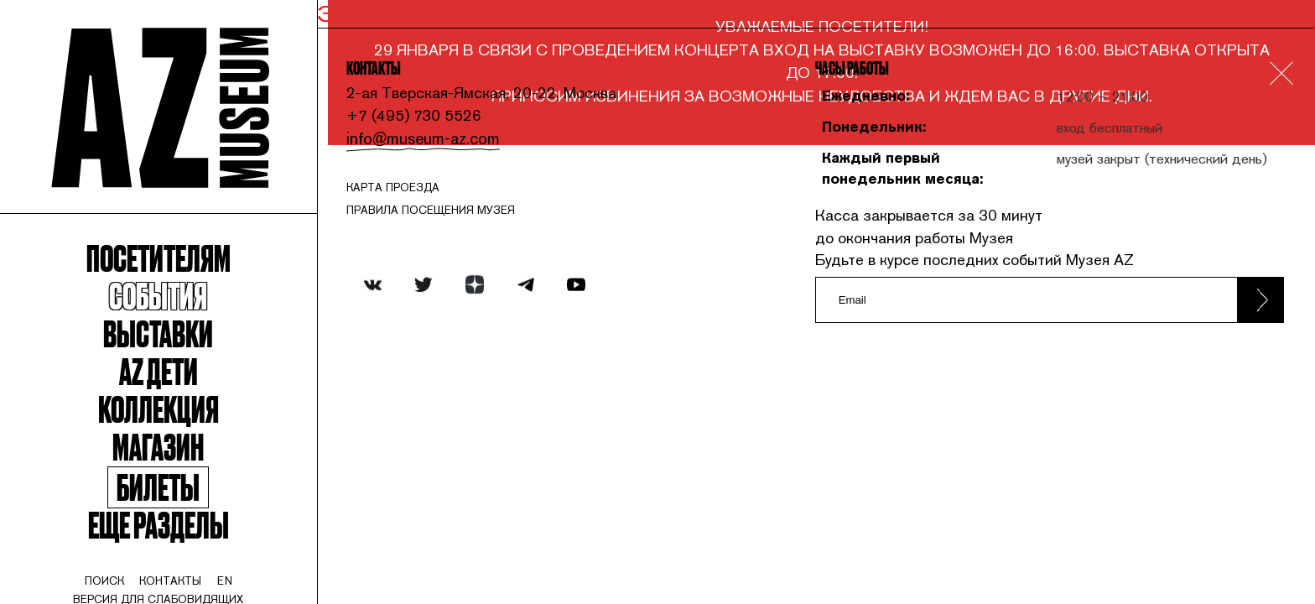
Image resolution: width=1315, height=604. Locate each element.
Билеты (164, 507)
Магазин (165, 464)
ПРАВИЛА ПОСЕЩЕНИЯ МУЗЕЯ (447, 217)
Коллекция (164, 425)
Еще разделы (164, 546)
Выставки (165, 346)
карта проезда (409, 192)
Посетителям (165, 267)
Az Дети (164, 385)
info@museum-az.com (437, 143)
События (164, 306)
